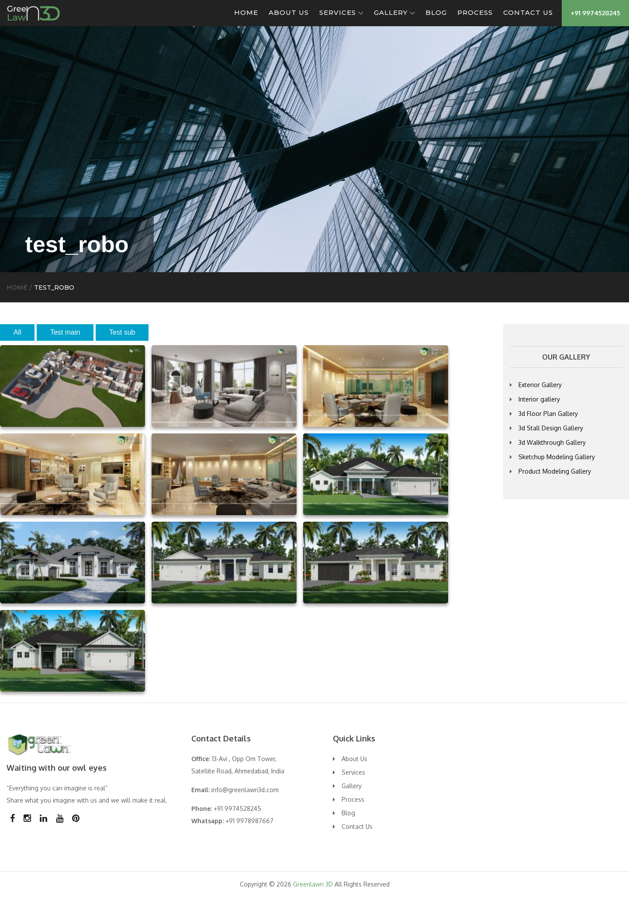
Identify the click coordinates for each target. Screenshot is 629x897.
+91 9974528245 (595, 13)
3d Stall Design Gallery (550, 428)
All (17, 332)
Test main (65, 332)
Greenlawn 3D (313, 884)
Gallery (394, 12)
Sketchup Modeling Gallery (556, 457)
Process (475, 12)
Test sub (122, 332)
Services (341, 12)
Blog (436, 12)
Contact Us (528, 12)
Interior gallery (539, 399)
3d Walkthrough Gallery (552, 442)
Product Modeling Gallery (554, 471)
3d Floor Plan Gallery (548, 413)
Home (246, 12)
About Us (289, 12)
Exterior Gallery (540, 384)
